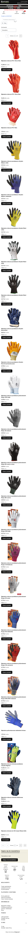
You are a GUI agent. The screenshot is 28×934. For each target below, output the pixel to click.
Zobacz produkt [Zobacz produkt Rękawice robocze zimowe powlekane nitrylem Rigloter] (6, 772)
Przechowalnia (5, 889)
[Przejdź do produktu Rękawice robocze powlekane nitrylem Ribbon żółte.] (14, 150)
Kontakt (3, 919)
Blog (2, 910)
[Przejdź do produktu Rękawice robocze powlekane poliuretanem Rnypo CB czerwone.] (14, 652)
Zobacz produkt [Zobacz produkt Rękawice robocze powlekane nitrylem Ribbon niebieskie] (6, 203)
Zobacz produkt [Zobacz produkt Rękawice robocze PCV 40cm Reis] (6, 69)
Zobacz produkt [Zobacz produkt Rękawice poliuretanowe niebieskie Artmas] (6, 739)
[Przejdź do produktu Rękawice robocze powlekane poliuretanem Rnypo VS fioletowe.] (14, 552)
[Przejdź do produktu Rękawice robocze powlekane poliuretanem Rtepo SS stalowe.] (14, 418)
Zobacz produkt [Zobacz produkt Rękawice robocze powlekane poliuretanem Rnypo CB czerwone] (6, 672)
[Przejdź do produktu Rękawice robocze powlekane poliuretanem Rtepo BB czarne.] (14, 485)
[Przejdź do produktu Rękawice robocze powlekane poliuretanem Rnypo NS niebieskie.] (14, 618)
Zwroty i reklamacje (6, 908)
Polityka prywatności (6, 907)
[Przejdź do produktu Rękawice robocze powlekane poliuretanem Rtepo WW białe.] (14, 384)
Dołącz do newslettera (9, 860)
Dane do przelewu (6, 897)
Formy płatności (5, 896)
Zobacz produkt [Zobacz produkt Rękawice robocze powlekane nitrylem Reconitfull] (6, 337)
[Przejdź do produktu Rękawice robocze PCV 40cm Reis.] (14, 49)
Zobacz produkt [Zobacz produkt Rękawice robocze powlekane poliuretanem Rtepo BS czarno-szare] (6, 471)
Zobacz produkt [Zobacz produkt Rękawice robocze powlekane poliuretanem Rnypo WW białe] (6, 538)
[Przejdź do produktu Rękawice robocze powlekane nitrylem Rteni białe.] (14, 250)
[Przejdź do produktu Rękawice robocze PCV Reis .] (14, 116)
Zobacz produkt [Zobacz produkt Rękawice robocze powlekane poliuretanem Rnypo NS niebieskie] (6, 639)
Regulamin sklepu (6, 905)
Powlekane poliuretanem (9, 19)
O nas (2, 926)
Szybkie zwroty (5, 918)
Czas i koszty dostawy (7, 899)
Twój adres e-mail (6, 856)
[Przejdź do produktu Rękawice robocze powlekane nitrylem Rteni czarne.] (14, 284)
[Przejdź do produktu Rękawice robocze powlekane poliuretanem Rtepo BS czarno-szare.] (14, 451)
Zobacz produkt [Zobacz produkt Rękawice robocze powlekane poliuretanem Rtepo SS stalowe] (6, 438)
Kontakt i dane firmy (6, 928)
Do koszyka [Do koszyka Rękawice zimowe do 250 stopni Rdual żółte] (5, 839)
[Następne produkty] (20, 845)
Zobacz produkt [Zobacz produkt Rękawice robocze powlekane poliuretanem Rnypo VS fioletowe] (6, 572)
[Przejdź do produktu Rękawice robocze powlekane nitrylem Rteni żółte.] (14, 217)
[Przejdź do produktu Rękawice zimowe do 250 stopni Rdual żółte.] (14, 819)
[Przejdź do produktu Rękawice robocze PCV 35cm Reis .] (14, 83)
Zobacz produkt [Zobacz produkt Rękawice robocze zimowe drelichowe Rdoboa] (6, 806)
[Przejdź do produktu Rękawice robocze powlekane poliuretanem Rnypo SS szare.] (14, 585)
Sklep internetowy (12, 932)
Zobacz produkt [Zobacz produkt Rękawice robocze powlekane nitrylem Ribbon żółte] (6, 170)
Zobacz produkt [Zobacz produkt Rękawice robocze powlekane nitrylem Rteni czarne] (6, 304)
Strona (11, 35)
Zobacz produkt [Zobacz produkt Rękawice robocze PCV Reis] (6, 136)
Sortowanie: (4, 27)
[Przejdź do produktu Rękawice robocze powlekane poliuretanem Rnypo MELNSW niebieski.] (14, 685)
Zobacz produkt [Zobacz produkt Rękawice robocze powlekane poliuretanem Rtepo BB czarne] (6, 505)
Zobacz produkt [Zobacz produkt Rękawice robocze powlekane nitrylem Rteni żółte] (6, 237)
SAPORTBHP (6, 16)
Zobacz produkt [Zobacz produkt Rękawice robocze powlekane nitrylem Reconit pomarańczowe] (6, 371)
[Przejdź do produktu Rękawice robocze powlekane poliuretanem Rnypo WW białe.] (14, 518)
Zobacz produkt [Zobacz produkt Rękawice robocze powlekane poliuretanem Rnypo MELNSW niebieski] (6, 706)
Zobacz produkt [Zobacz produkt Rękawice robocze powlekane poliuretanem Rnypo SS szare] (6, 605)
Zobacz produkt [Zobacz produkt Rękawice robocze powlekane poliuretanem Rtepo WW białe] (6, 404)
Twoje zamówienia (6, 886)
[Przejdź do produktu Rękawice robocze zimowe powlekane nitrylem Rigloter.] (14, 752)
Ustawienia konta (5, 888)
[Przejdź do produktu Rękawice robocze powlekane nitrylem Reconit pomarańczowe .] (14, 351)
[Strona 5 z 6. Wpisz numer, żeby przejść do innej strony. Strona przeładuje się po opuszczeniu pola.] (15, 36)
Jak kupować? (5, 916)
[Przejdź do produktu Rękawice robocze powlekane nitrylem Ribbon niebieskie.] (14, 183)
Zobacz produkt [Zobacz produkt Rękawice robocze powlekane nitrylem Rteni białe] (6, 270)
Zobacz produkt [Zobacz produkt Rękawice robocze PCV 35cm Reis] (6, 103)
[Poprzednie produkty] (7, 845)
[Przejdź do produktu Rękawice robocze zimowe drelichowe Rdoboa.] (14, 786)
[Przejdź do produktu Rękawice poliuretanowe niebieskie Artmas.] (14, 719)
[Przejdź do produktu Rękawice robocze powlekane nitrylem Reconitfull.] (14, 317)
